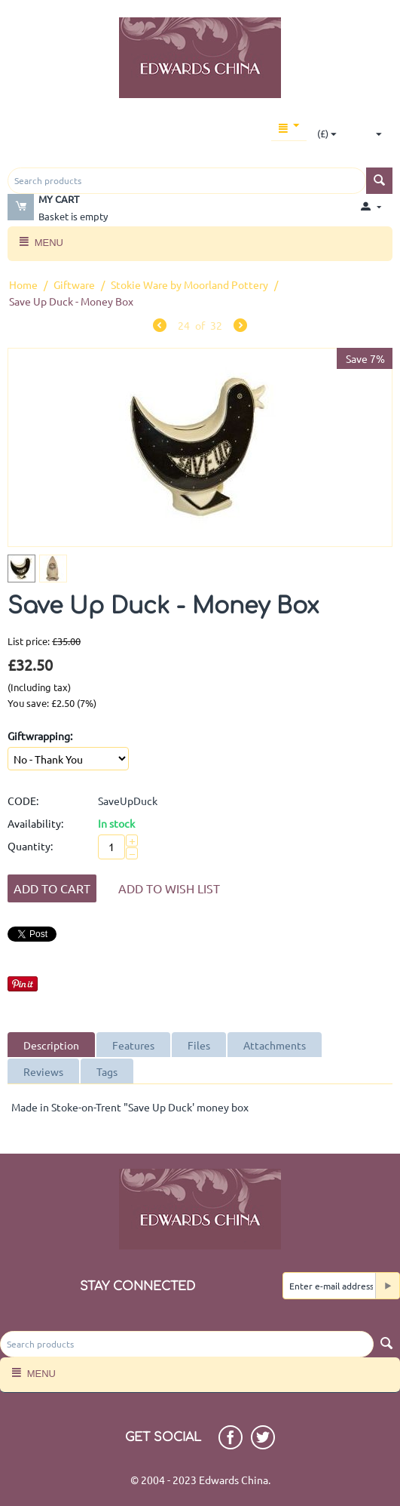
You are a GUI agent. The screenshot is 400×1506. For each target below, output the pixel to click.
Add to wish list (169, 888)
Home (23, 284)
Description (51, 1045)
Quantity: (30, 846)
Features (133, 1045)
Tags (107, 1071)
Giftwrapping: (40, 735)
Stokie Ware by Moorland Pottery (189, 284)
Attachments (274, 1045)
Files (199, 1045)
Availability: (35, 823)
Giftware (74, 284)
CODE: (23, 800)
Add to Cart (52, 888)
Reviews (43, 1071)
